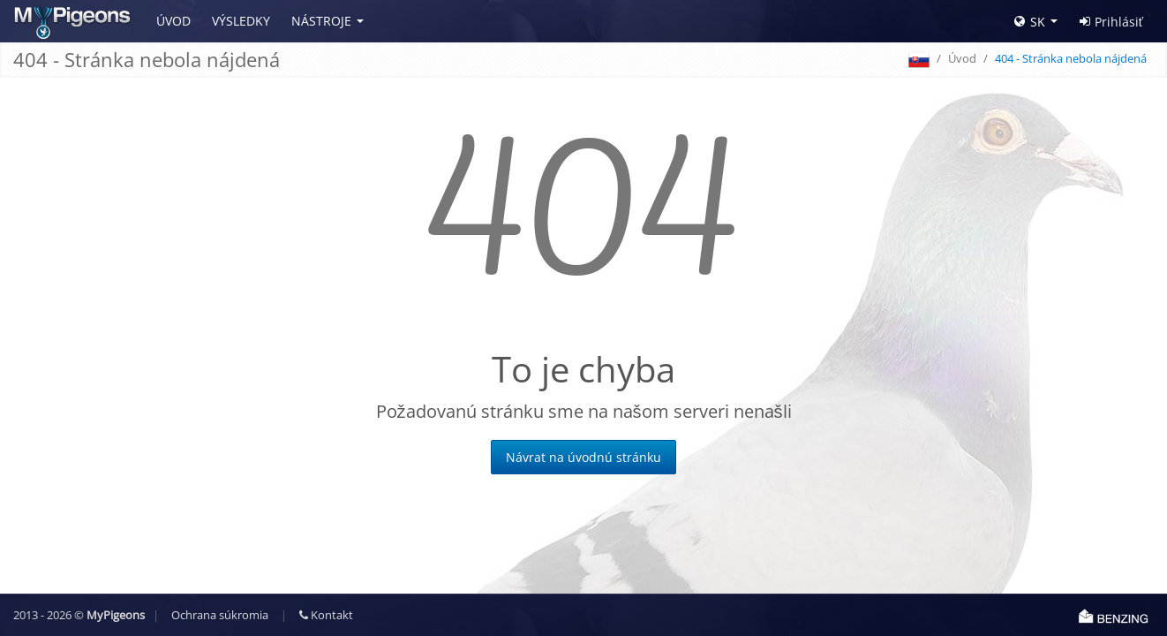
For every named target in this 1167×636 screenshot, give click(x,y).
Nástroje (321, 20)
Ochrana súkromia (219, 615)
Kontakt (326, 615)
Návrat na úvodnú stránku (583, 457)
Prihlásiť (1111, 21)
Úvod (173, 20)
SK (1029, 21)
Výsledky (241, 20)
